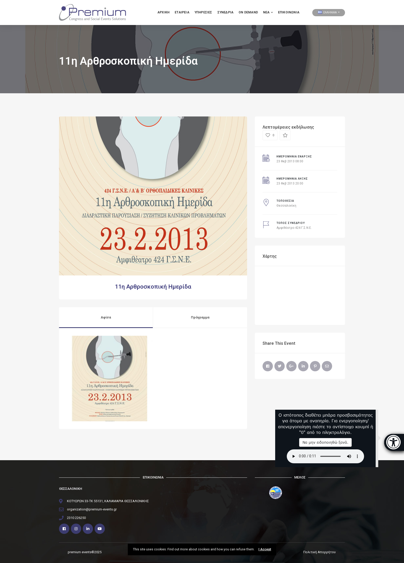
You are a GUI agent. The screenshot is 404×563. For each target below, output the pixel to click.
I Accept (264, 549)
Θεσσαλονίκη (286, 205)
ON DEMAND (248, 12)
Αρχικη (163, 12)
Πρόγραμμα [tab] (200, 317)
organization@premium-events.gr (92, 509)
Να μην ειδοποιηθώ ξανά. (325, 442)
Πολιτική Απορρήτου (319, 552)
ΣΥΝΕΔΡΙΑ (225, 12)
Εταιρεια (182, 12)
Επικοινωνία (288, 12)
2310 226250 (76, 518)
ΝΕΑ (268, 12)
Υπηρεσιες (203, 12)
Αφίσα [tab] (106, 317)
